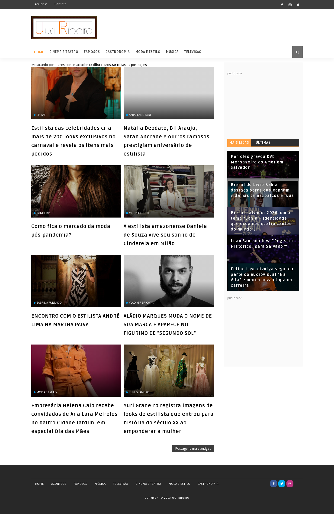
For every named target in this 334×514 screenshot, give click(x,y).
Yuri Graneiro (139, 392)
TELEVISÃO (120, 484)
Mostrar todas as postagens (125, 64)
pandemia (44, 213)
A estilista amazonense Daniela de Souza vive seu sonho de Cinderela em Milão (165, 235)
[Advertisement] (262, 104)
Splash (41, 115)
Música (172, 52)
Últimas (263, 143)
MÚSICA (100, 484)
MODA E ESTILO (179, 484)
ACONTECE (58, 484)
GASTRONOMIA (208, 484)
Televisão (193, 52)
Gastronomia (118, 52)
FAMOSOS (80, 484)
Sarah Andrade (140, 115)
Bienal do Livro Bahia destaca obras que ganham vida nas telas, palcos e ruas (262, 190)
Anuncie (41, 4)
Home (39, 52)
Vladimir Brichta (141, 303)
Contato (60, 4)
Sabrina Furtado (49, 303)
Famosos (92, 52)
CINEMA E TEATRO (148, 484)
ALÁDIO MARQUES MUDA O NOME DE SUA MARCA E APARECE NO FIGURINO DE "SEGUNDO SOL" (168, 324)
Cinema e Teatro (63, 52)
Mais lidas (239, 143)
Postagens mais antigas (193, 448)
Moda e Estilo (148, 52)
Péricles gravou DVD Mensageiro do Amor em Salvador (257, 162)
